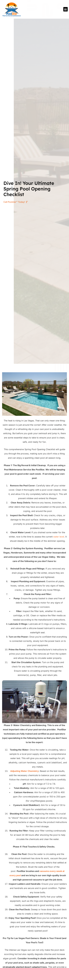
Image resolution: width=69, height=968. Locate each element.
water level (58, 536)
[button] (65, 9)
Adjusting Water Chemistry (24, 771)
